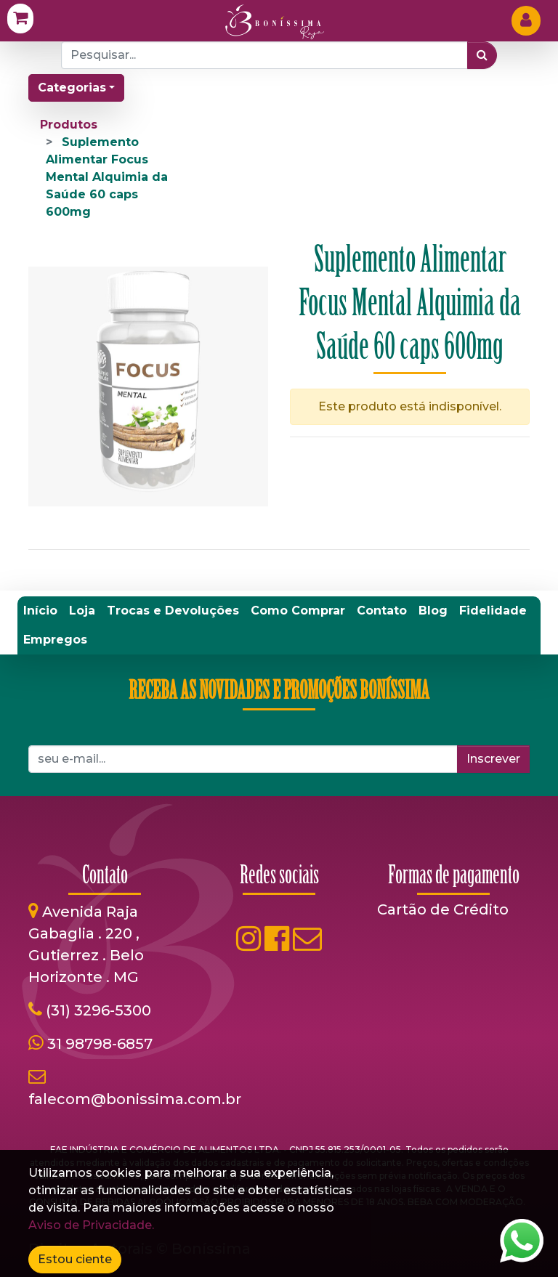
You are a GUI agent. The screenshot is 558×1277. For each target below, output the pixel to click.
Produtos (68, 124)
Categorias (72, 87)
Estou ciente (75, 1259)
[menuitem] (40, 610)
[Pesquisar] (482, 55)
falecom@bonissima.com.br (134, 1099)
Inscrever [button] (493, 759)
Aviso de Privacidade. (91, 1225)
